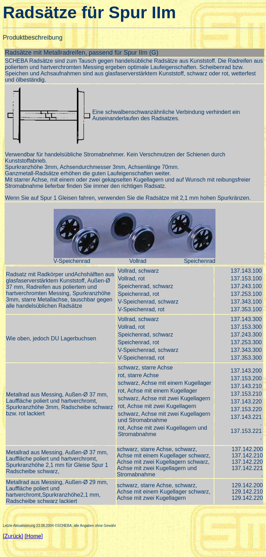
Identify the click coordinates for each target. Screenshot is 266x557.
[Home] (34, 536)
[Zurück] (13, 536)
